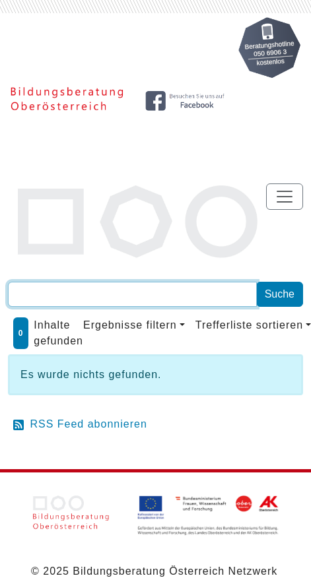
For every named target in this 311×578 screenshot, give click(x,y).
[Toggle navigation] (284, 196)
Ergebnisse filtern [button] (130, 325)
